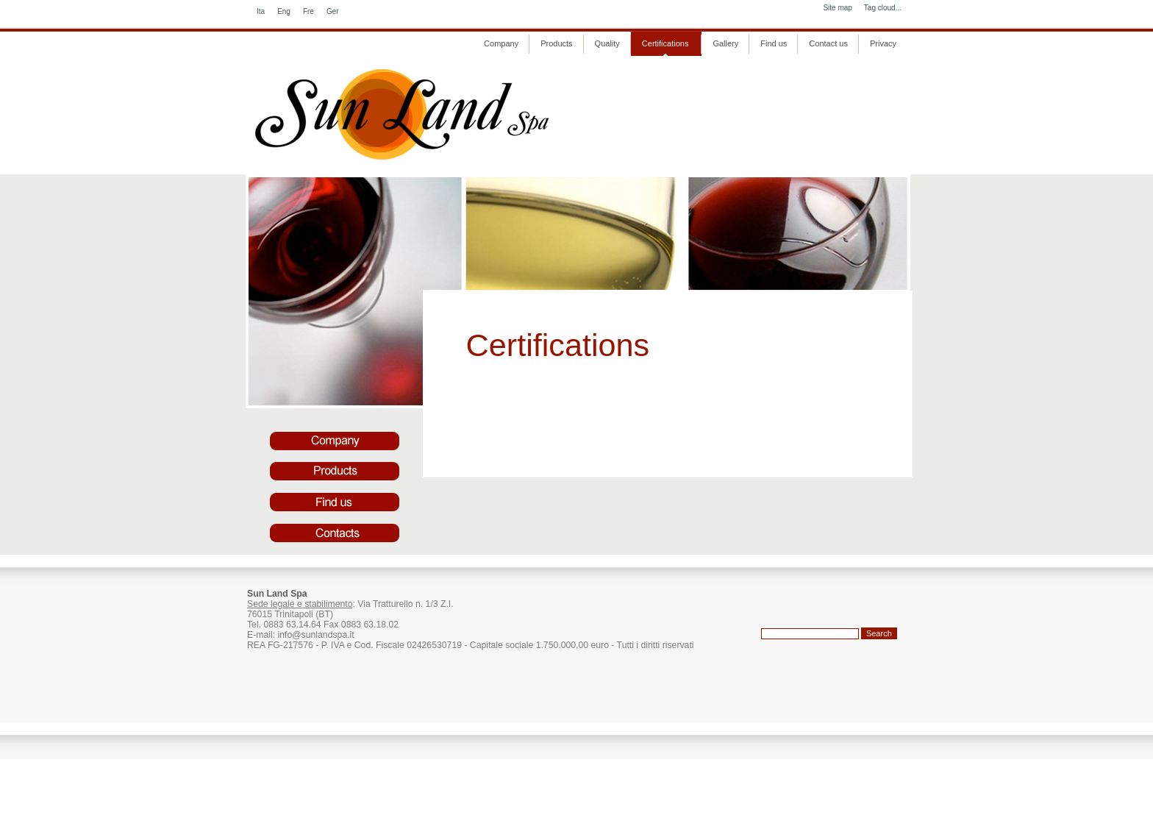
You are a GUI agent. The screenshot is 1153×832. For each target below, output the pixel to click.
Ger (332, 11)
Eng (283, 11)
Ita (261, 11)
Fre (308, 11)
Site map (837, 8)
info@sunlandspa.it (315, 635)
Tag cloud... (883, 8)
